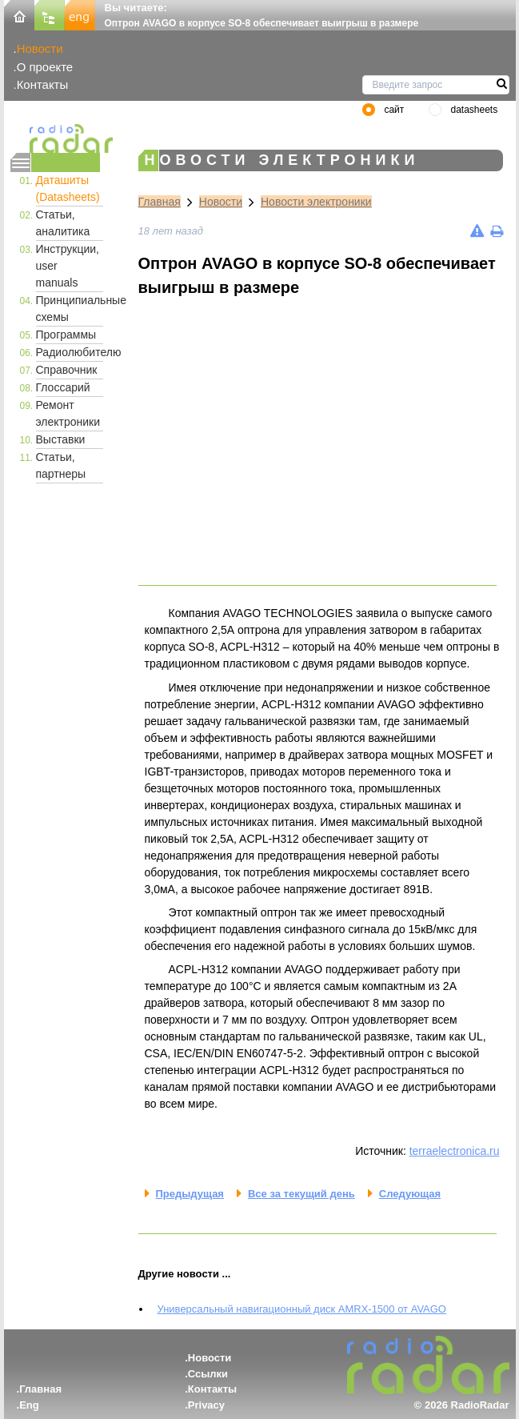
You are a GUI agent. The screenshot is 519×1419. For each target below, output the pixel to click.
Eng (29, 1405)
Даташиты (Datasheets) (68, 188)
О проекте (45, 67)
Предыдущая (190, 1194)
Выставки (61, 439)
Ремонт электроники (68, 413)
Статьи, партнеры (61, 465)
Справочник (67, 369)
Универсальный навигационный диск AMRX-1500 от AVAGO (302, 1309)
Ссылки (208, 1374)
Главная (159, 201)
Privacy (206, 1405)
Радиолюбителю (69, 352)
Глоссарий (63, 387)
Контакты (43, 84)
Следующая (410, 1194)
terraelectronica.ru (454, 1150)
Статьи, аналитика (63, 223)
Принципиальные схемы (69, 308)
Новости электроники (316, 201)
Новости (40, 48)
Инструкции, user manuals (68, 266)
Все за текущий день (301, 1194)
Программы (66, 334)
